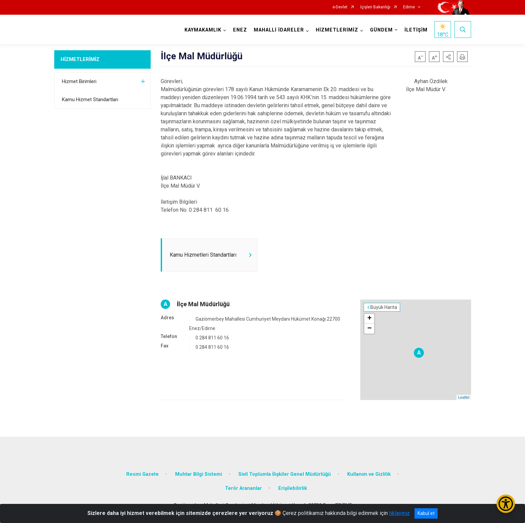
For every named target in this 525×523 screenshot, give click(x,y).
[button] (448, 56)
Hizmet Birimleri (79, 81)
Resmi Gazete (142, 474)
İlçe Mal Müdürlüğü (203, 304)
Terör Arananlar (243, 488)
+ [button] (369, 319)
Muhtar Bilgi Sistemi (198, 474)
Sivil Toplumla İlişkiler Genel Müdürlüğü (284, 474)
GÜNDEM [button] (381, 30)
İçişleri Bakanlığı (375, 7)
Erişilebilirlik (292, 488)
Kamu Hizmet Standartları (90, 99)
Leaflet (463, 397)
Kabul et (426, 513)
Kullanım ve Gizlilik (369, 474)
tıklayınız (399, 513)
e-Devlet (340, 7)
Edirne (409, 7)
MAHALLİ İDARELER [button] (279, 30)
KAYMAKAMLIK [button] (202, 30)
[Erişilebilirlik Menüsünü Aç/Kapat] (506, 504)
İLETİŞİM (416, 30)
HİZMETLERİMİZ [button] (337, 30)
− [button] (369, 329)
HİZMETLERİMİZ (80, 59)
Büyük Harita (383, 307)
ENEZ (240, 30)
